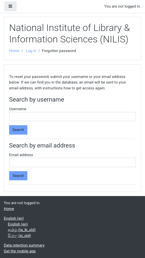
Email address (21, 155)
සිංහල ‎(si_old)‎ (19, 235)
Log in (31, 51)
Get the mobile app (20, 251)
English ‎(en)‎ (14, 218)
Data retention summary (24, 245)
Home (14, 51)
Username (17, 109)
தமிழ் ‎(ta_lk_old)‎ (22, 230)
